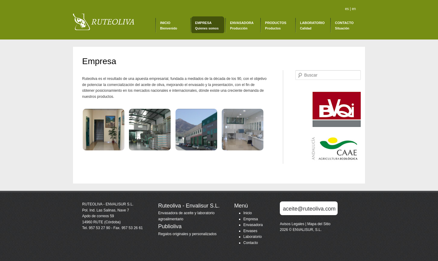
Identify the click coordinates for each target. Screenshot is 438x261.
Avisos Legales (292, 224)
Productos (275, 25)
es (347, 9)
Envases (250, 231)
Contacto (344, 25)
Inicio (168, 25)
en (354, 9)
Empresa (206, 25)
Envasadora (241, 25)
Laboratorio (312, 25)
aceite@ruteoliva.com (309, 209)
